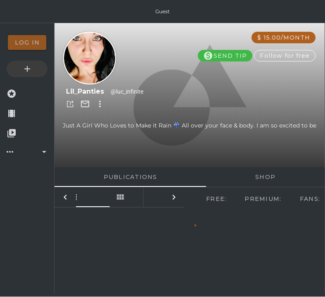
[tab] (86, 197)
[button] (70, 104)
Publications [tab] (130, 177)
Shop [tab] (265, 177)
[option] (27, 42)
